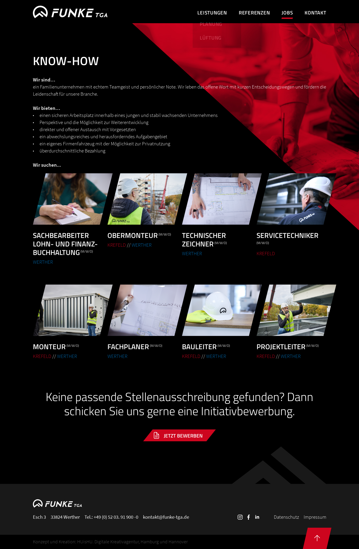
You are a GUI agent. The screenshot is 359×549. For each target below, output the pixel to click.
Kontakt (315, 12)
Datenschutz (286, 517)
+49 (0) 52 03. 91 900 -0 (116, 517)
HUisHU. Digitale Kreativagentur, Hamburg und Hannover (132, 542)
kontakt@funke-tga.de (166, 517)
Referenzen (254, 12)
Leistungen (212, 12)
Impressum (315, 517)
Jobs (287, 12)
